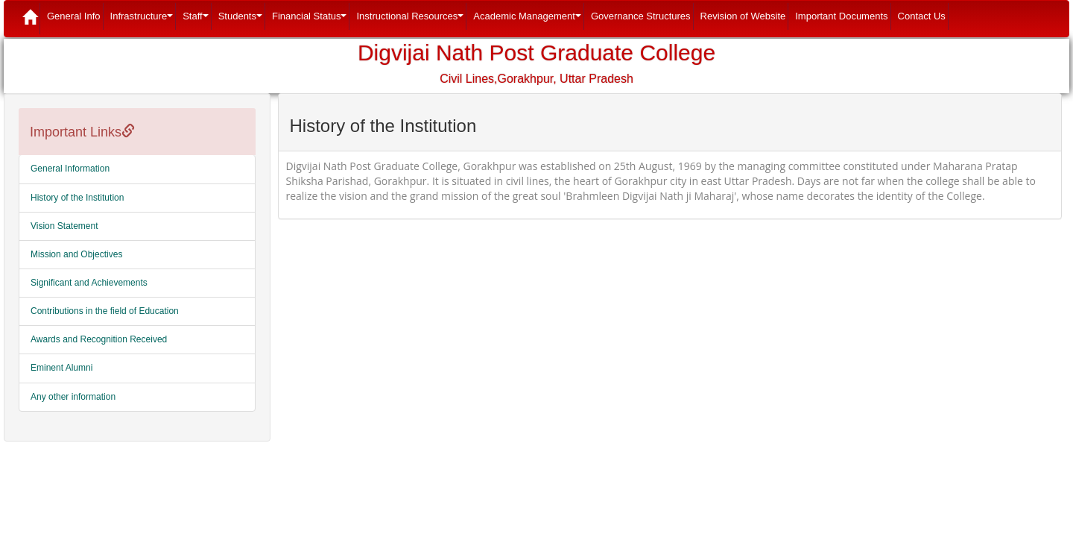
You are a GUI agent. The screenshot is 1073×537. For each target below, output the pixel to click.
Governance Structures (641, 16)
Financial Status (311, 20)
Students (241, 20)
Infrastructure (143, 20)
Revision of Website (743, 16)
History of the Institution (77, 197)
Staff (197, 20)
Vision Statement (64, 226)
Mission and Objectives (76, 254)
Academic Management (528, 20)
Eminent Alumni (61, 367)
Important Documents (841, 16)
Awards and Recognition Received (99, 339)
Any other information (73, 397)
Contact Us (922, 16)
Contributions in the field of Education (105, 311)
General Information (70, 168)
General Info (74, 16)
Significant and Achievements (89, 282)
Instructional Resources (411, 20)
